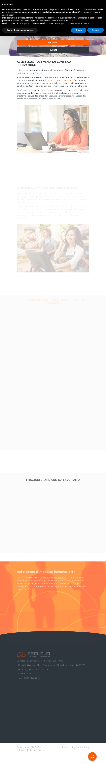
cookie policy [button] (8, 15)
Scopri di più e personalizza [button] (20, 30)
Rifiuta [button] (79, 30)
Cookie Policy (82, 747)
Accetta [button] (95, 30)
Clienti (53, 50)
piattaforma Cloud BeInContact (58, 80)
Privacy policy (68, 747)
